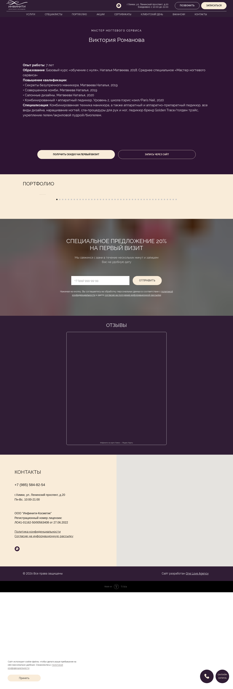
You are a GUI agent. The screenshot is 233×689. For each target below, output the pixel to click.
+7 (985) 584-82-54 (30, 581)
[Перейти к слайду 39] (167, 296)
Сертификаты (122, 14)
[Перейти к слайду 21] (115, 296)
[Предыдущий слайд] (39, 243)
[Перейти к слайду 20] (112, 296)
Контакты (201, 14)
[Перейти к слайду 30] (141, 296)
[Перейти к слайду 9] (80, 296)
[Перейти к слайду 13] (91, 296)
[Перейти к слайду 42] (176, 296)
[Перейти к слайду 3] (62, 296)
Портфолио (79, 14)
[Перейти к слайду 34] (153, 296)
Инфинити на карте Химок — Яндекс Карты (116, 539)
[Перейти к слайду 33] (150, 296)
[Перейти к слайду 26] (129, 296)
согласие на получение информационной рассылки (133, 392)
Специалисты (53, 14)
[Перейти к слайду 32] (147, 296)
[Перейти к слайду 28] (135, 296)
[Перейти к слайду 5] (68, 296)
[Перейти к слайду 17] (103, 296)
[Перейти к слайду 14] (94, 296)
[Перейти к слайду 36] (158, 296)
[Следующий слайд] (194, 243)
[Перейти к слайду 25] (126, 296)
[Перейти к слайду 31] (144, 296)
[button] (214, 5)
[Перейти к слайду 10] (83, 296)
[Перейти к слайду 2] (59, 296)
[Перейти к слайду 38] (164, 296)
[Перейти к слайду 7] (74, 296)
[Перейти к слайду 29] (138, 296)
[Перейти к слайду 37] (161, 296)
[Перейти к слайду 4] (65, 296)
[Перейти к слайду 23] (121, 296)
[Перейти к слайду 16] (100, 296)
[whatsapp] (118, 5)
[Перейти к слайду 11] (86, 296)
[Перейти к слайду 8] (77, 296)
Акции (101, 14)
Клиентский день (152, 14)
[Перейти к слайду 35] (155, 296)
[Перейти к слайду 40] (170, 296)
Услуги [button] (30, 14)
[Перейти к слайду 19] (109, 296)
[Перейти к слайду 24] (123, 296)
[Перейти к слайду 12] (89, 296)
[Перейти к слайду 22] (118, 296)
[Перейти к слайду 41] (173, 296)
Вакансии (179, 14)
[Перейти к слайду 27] (132, 296)
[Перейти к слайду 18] (106, 296)
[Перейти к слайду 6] (71, 296)
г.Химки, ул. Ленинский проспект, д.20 (147, 4)
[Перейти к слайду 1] (57, 296)
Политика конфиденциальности (38, 628)
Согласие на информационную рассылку (44, 633)
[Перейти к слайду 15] (97, 296)
